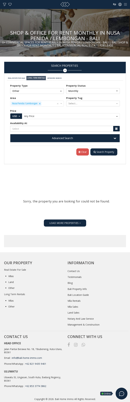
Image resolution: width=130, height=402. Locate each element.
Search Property (103, 151)
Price (13, 110)
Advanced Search (62, 137)
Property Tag (74, 97)
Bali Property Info (77, 288)
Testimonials (75, 276)
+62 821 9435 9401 (35, 363)
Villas (11, 275)
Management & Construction (84, 324)
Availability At (18, 122)
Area (13, 97)
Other (11, 287)
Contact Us (74, 270)
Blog (70, 282)
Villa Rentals (74, 300)
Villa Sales (73, 306)
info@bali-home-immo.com (27, 357)
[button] (37, 90)
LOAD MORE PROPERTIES (65, 222)
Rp (114, 4)
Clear (82, 151)
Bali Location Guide (78, 294)
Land (11, 281)
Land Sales (73, 312)
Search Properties (64, 68)
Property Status (76, 85)
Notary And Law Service (81, 318)
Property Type (19, 85)
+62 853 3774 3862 (35, 385)
